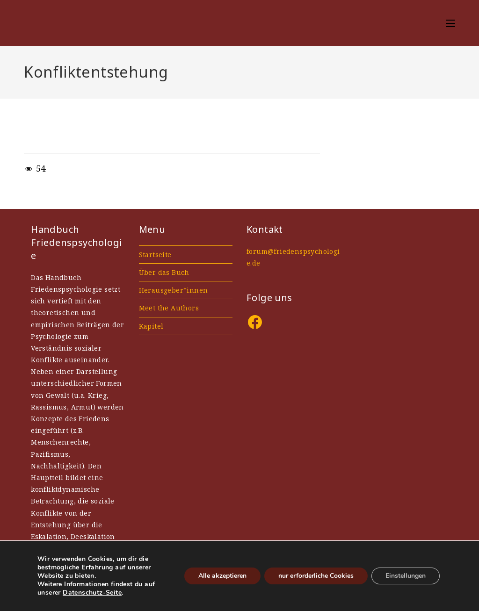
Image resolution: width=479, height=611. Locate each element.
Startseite (155, 254)
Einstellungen (405, 575)
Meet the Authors (169, 307)
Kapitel (151, 326)
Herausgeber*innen (173, 290)
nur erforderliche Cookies (316, 575)
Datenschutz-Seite (92, 592)
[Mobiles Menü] (450, 22)
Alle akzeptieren (222, 575)
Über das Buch (164, 272)
